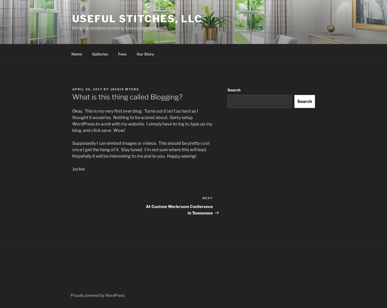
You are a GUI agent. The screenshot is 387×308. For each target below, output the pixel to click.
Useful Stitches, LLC (137, 19)
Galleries (100, 54)
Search (233, 90)
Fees (122, 54)
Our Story (145, 54)
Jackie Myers (124, 89)
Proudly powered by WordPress (98, 295)
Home (76, 54)
